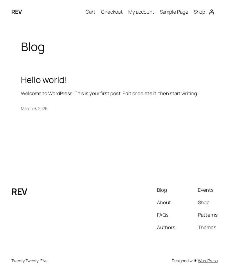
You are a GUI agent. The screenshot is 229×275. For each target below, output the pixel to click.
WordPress (207, 260)
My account (141, 11)
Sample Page (174, 11)
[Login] (211, 12)
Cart (90, 11)
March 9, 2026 (34, 108)
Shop (199, 11)
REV (16, 12)
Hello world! (44, 80)
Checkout (112, 11)
